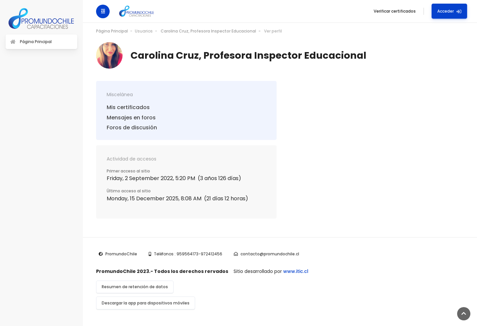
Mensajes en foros (131, 117)
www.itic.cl (295, 271)
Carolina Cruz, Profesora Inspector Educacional (208, 31)
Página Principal (112, 31)
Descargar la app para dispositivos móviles (145, 303)
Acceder (449, 11)
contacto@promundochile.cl (269, 254)
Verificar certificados (395, 11)
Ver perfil (273, 31)
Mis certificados (128, 107)
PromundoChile (121, 254)
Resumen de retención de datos (135, 287)
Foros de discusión (132, 127)
